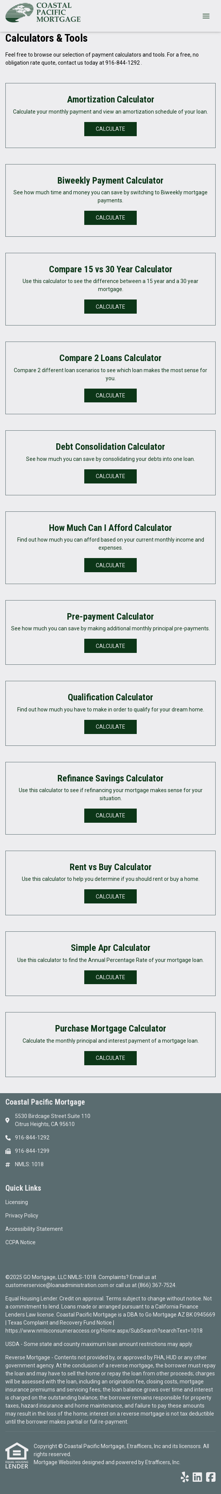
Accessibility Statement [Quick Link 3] (34, 1229)
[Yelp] (185, 1477)
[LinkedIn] (197, 1477)
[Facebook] (211, 1477)
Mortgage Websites (58, 1462)
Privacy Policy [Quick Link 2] (21, 1215)
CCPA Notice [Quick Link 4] (20, 1242)
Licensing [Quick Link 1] (16, 1202)
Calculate (110, 129)
